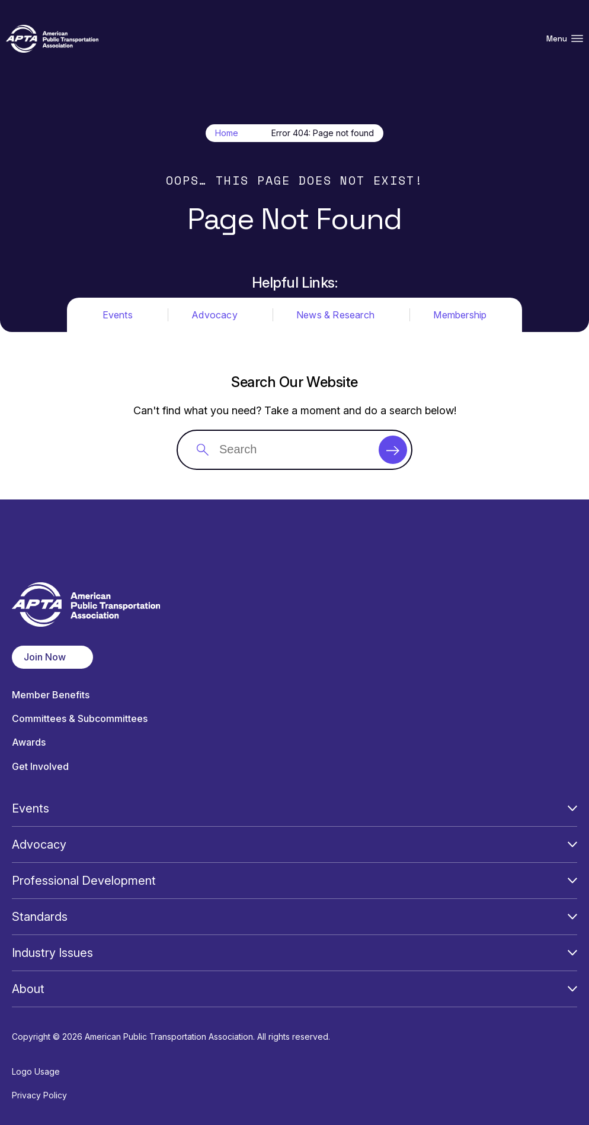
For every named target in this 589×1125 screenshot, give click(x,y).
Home (226, 133)
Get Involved (40, 766)
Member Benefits (50, 695)
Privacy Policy (39, 1095)
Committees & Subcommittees (80, 718)
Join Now (45, 657)
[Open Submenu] (572, 808)
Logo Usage (36, 1071)
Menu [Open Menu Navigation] (564, 39)
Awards (29, 742)
